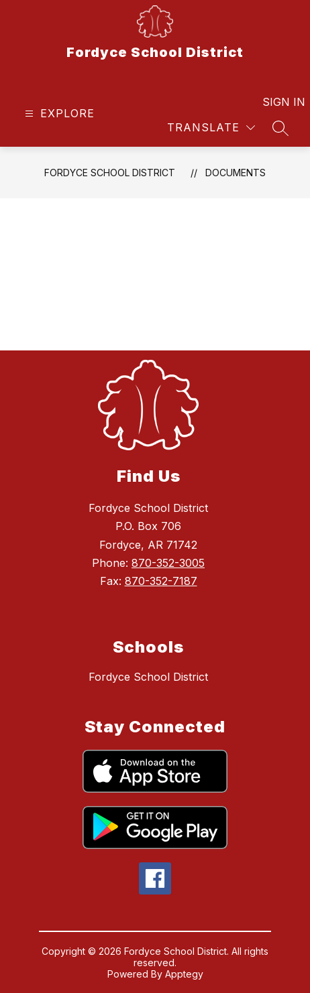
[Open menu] (58, 113)
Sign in (275, 102)
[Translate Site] (211, 127)
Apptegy (184, 974)
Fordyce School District (109, 172)
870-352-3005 (168, 563)
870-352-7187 (161, 581)
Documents (235, 172)
